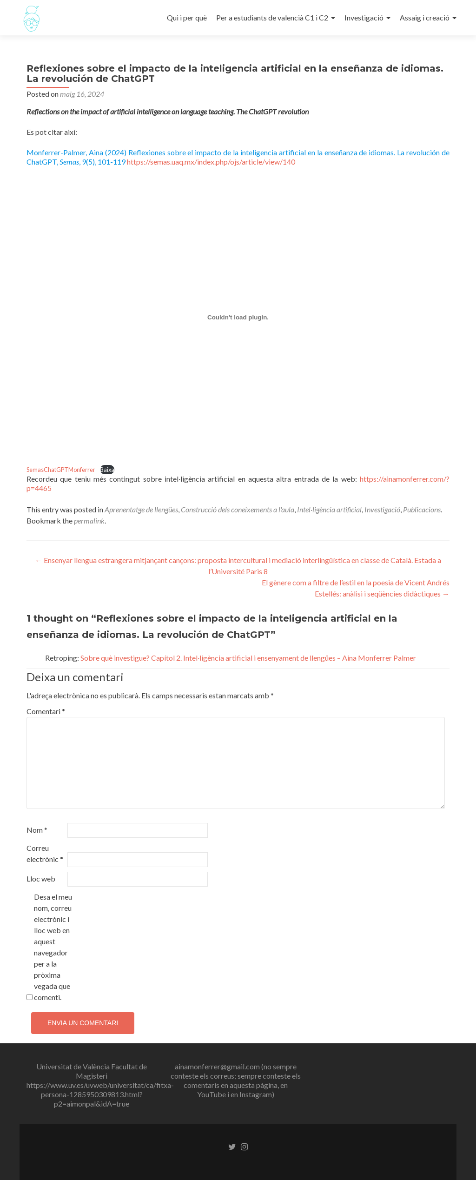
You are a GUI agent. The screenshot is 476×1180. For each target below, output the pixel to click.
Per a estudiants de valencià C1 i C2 (272, 17)
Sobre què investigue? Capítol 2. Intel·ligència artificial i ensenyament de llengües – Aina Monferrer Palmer (248, 657)
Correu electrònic (44, 853)
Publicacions (422, 509)
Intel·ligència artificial (329, 509)
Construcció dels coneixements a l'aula (237, 509)
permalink (89, 520)
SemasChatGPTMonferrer (60, 469)
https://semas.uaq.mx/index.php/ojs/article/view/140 (211, 161)
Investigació (363, 17)
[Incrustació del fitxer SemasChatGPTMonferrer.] (238, 317)
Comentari (45, 711)
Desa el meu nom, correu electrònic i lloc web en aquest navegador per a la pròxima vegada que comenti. (53, 946)
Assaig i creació (425, 17)
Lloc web (40, 878)
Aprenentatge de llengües (141, 509)
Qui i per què (187, 17)
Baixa (107, 469)
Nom (36, 829)
